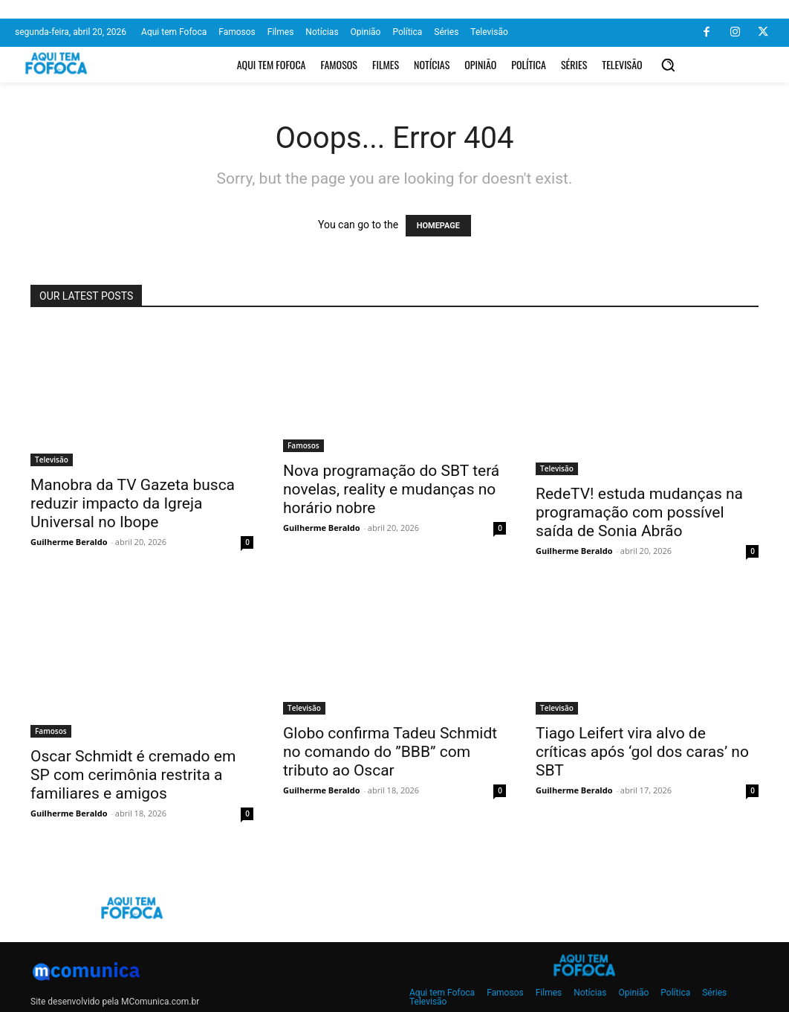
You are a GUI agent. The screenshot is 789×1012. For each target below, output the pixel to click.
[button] (668, 65)
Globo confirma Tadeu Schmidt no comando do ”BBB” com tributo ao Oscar (390, 751)
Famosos (303, 445)
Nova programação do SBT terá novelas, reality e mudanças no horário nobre (391, 489)
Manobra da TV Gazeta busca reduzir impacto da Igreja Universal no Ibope (132, 503)
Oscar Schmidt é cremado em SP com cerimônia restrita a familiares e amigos (133, 774)
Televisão (51, 459)
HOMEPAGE (438, 226)
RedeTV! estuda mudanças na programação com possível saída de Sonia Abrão (639, 512)
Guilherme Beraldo (68, 541)
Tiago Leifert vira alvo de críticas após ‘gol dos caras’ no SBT (642, 751)
